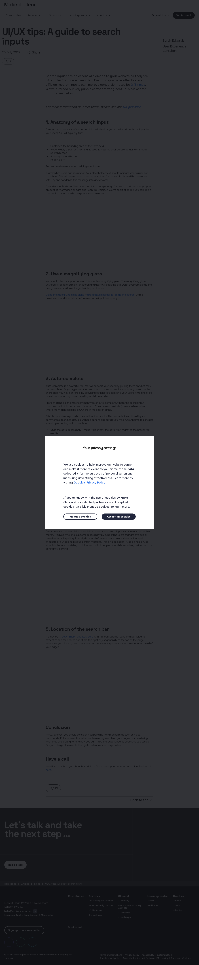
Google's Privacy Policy (89, 482)
